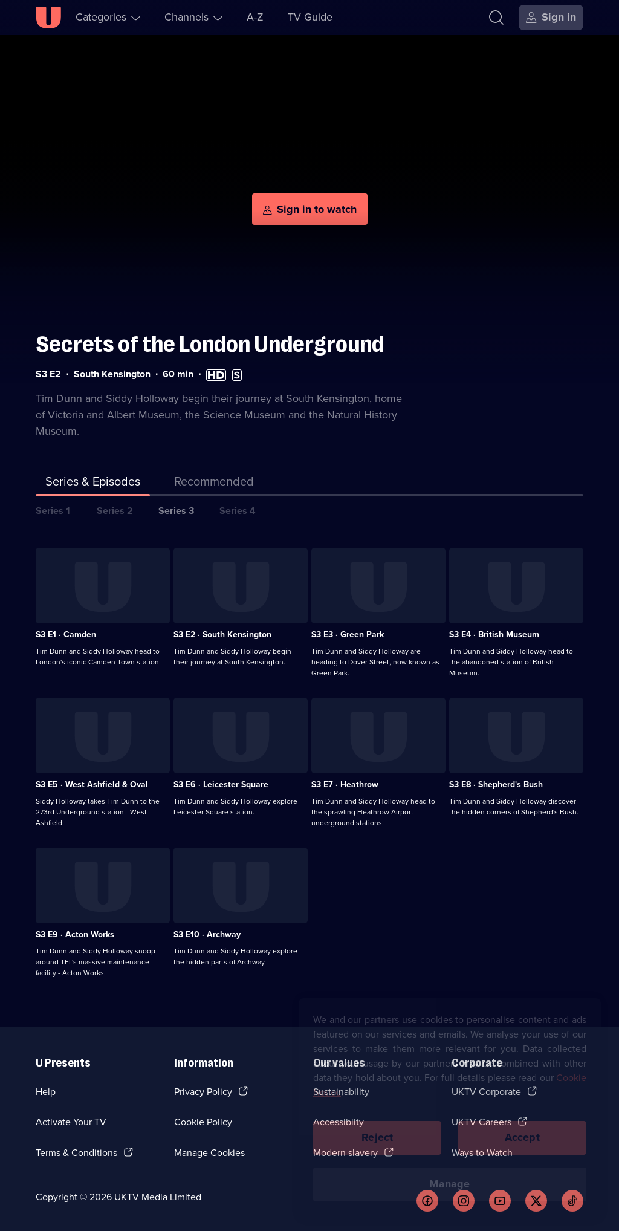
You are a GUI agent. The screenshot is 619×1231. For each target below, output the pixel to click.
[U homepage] (48, 17)
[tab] (214, 483)
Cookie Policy (203, 1122)
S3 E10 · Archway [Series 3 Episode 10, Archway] (207, 934)
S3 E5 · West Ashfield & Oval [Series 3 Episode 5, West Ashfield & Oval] (92, 784)
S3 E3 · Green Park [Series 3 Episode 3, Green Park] (347, 634)
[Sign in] (551, 17)
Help (46, 1092)
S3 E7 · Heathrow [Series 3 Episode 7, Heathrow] (344, 784)
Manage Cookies (209, 1153)
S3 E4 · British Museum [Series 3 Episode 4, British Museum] (494, 634)
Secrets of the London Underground (210, 344)
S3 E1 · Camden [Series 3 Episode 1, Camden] (66, 634)
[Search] (496, 17)
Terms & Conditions (76, 1153)
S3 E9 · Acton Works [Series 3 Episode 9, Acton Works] (75, 934)
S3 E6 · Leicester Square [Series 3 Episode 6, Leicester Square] (220, 784)
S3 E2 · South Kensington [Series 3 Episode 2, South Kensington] (222, 634)
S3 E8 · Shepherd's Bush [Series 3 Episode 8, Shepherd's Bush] (496, 784)
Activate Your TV (71, 1122)
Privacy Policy (203, 1092)
